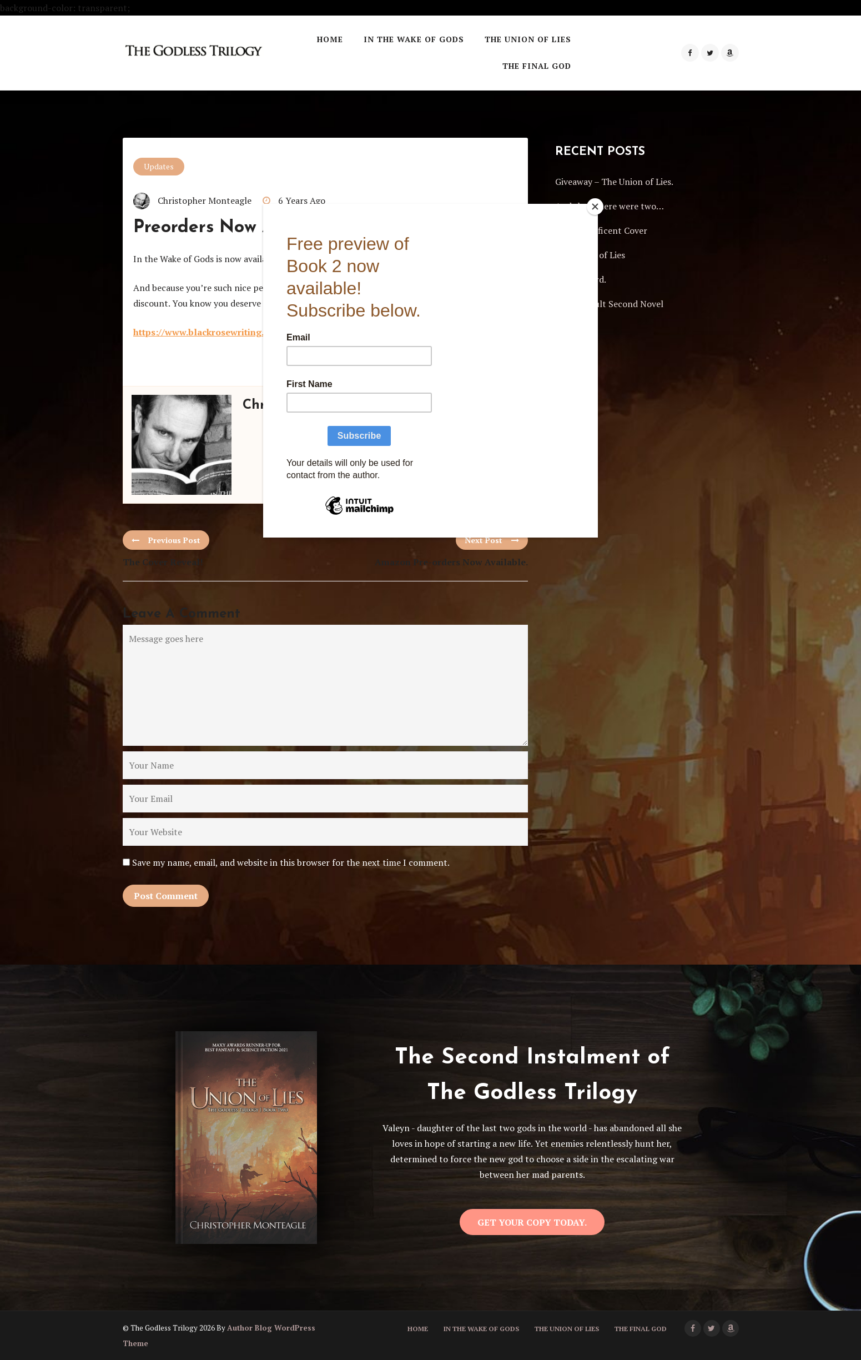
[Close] (595, 206)
